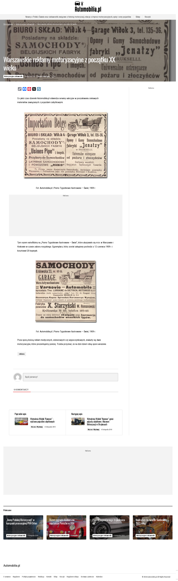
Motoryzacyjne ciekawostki (25, 24)
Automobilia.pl (11, 565)
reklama (21, 354)
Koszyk (148, 17)
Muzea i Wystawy (37, 427)
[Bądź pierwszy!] (70, 377)
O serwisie (7, 577)
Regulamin (16, 577)
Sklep (138, 17)
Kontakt (48, 577)
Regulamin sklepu (73, 577)
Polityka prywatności (29, 577)
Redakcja (41, 577)
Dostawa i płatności (87, 577)
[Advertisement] (65, 216)
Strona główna (8, 24)
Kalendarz (99, 577)
